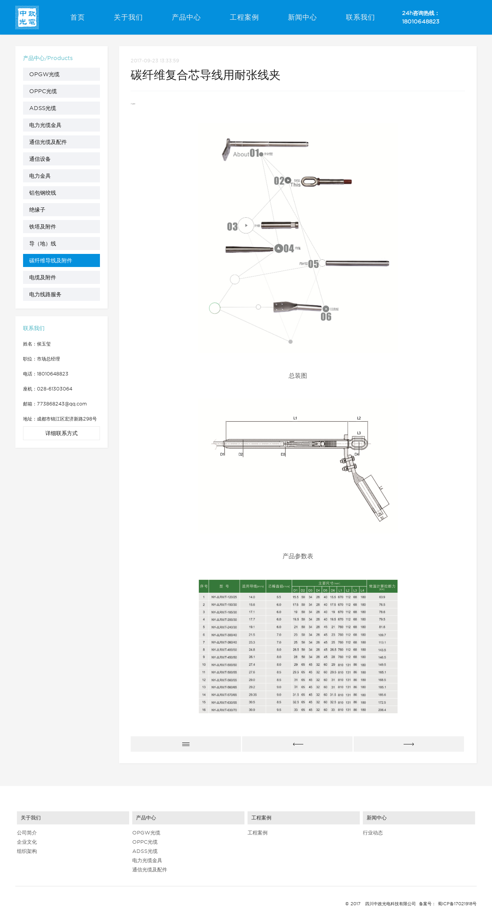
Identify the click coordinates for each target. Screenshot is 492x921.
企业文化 (27, 842)
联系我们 (360, 17)
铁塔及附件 (42, 227)
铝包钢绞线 (42, 193)
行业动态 (373, 833)
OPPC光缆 (43, 91)
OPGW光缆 (44, 74)
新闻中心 (302, 17)
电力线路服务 (45, 294)
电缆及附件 (42, 277)
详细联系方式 (61, 433)
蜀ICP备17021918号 (457, 903)
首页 (77, 17)
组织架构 (27, 851)
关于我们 (128, 17)
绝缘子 (37, 210)
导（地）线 (42, 243)
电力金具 (40, 176)
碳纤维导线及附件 (50, 260)
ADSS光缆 (42, 108)
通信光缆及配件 (48, 142)
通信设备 (40, 159)
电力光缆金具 (45, 125)
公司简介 (27, 833)
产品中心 (186, 17)
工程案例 (244, 17)
